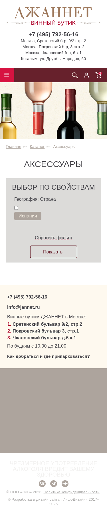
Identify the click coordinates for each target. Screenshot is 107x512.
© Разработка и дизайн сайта (33, 499)
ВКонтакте (42, 483)
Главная (13, 146)
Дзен (65, 483)
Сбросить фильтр (53, 237)
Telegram (53, 483)
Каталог (37, 146)
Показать (52, 251)
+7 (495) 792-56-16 (53, 34)
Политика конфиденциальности (72, 492)
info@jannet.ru (23, 307)
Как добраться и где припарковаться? (48, 356)
